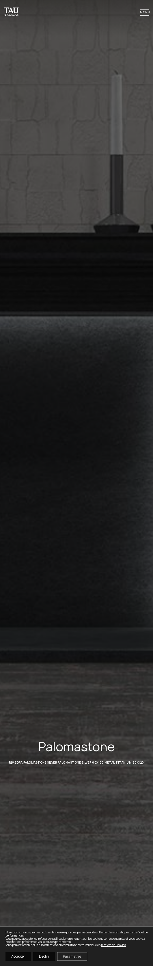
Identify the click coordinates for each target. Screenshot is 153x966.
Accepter (18, 956)
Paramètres (72, 956)
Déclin (44, 956)
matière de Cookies (113, 945)
